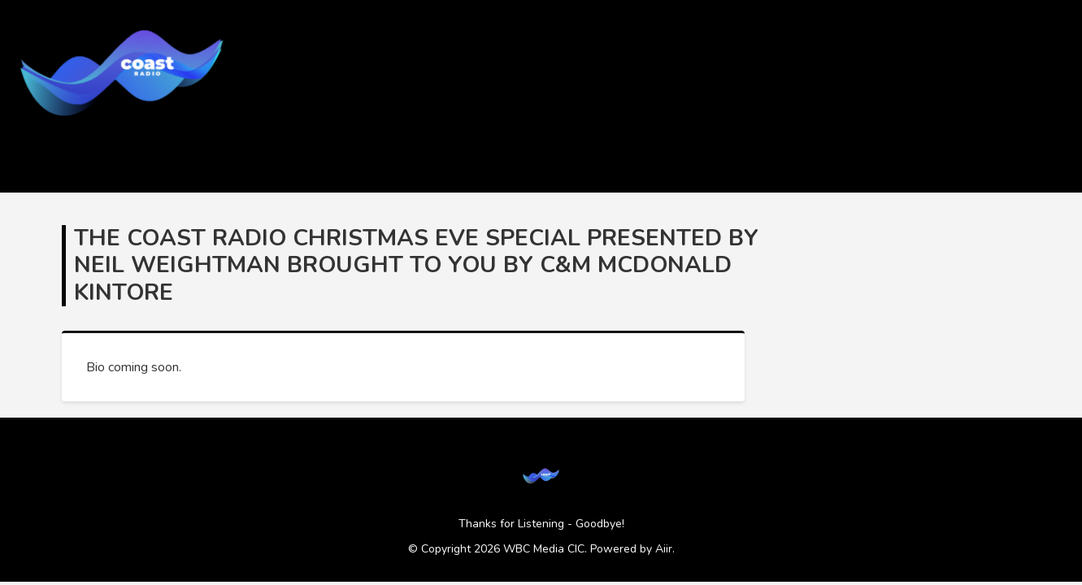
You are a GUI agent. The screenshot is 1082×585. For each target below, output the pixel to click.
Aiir (663, 549)
